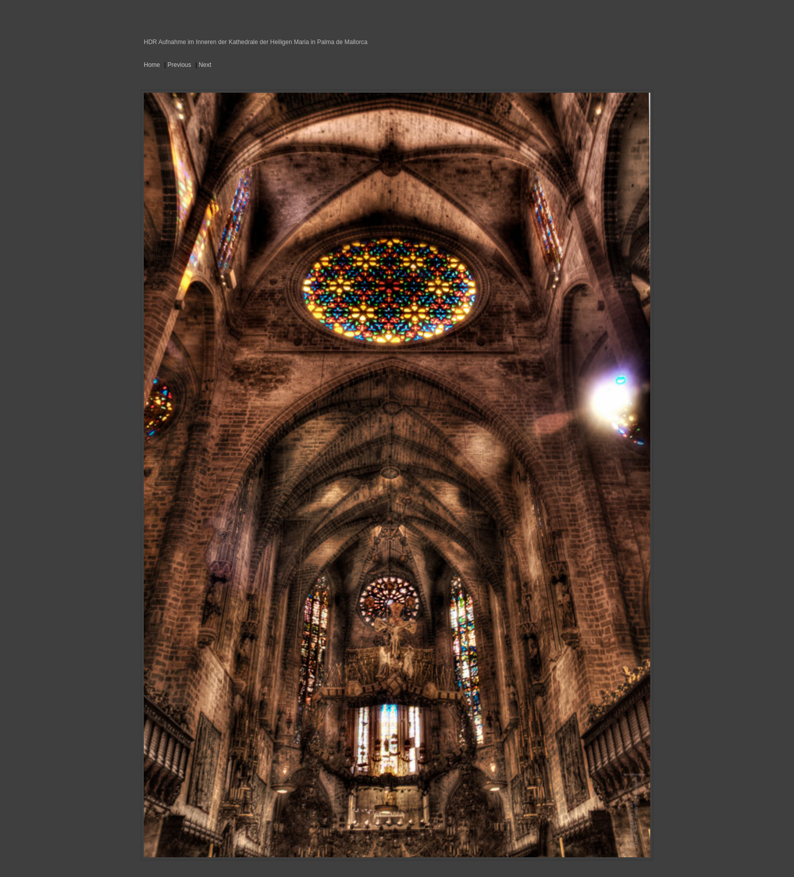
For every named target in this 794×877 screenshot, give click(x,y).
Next (204, 64)
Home (152, 64)
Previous (179, 64)
